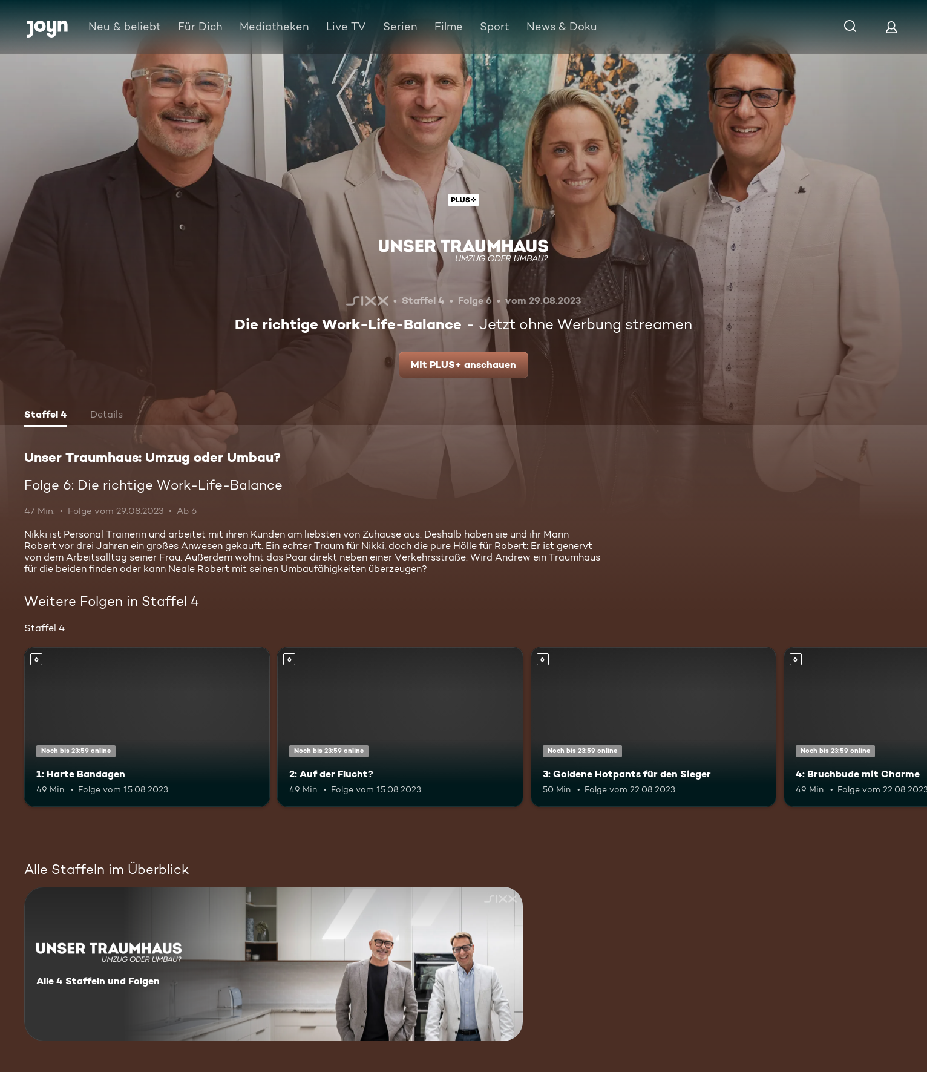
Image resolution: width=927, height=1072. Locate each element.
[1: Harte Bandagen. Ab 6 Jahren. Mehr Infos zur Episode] (147, 727)
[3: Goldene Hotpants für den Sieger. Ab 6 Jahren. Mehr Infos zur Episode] (653, 727)
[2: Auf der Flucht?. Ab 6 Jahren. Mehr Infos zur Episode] (400, 727)
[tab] (46, 416)
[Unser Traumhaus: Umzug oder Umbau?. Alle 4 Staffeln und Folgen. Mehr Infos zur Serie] (273, 964)
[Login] (891, 27)
